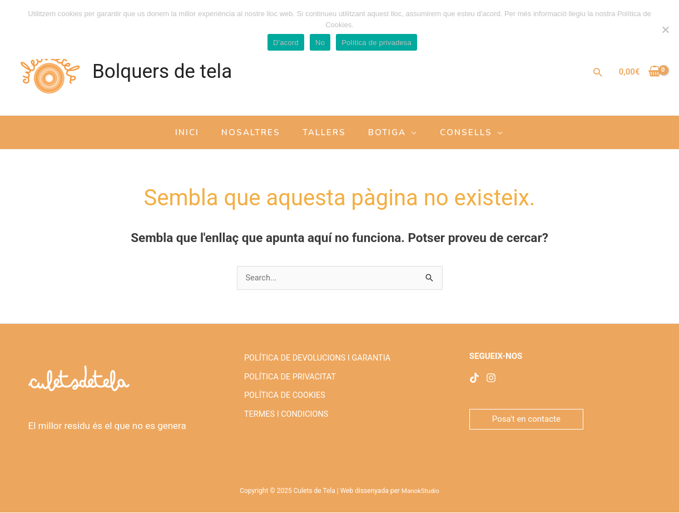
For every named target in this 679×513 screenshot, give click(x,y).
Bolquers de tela (162, 71)
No (320, 42)
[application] (406, 132)
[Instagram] (491, 378)
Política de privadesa (376, 42)
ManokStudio (420, 491)
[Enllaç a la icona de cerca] (597, 72)
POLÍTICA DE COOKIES (283, 404)
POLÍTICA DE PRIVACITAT (288, 382)
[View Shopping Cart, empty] (639, 72)
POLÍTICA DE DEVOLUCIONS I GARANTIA (317, 360)
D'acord (286, 42)
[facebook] (474, 378)
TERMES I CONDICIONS (284, 427)
